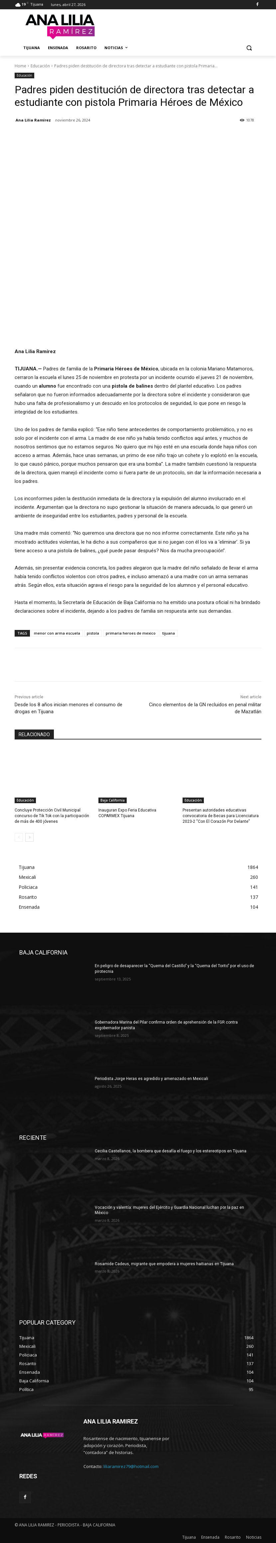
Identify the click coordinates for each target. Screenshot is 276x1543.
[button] (249, 48)
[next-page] (29, 837)
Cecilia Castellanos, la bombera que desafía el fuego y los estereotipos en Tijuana (170, 1151)
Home (20, 66)
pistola (93, 633)
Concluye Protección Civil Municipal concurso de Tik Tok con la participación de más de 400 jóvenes (51, 816)
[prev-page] (19, 837)
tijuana (168, 633)
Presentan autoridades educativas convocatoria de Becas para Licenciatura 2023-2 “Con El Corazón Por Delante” (220, 816)
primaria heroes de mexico (131, 633)
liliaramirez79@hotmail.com (131, 1466)
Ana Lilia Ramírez (33, 119)
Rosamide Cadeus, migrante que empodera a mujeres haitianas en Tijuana (164, 1263)
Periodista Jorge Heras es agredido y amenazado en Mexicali (151, 1078)
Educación (40, 66)
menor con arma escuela (57, 633)
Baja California (112, 800)
